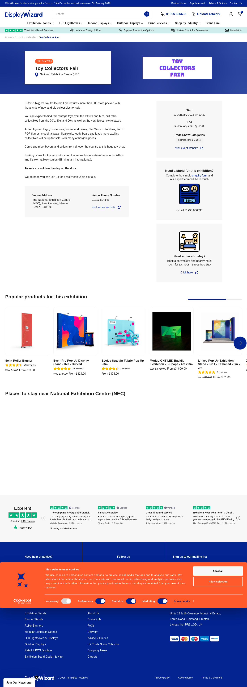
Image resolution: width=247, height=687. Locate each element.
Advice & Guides (218, 3)
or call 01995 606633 (189, 210)
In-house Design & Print (85, 30)
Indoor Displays (98, 23)
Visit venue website (103, 207)
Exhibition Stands (39, 23)
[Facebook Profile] (104, 566)
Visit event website (186, 148)
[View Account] (231, 14)
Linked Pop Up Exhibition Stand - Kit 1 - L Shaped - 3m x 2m (219, 364)
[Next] (240, 342)
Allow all (218, 649)
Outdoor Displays (128, 23)
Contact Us (236, 3)
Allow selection (217, 660)
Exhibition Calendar (25, 37)
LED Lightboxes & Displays (41, 638)
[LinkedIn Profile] (133, 566)
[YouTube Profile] (143, 566)
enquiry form (199, 175)
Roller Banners (34, 625)
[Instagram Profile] (123, 566)
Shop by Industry (186, 23)
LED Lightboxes (69, 23)
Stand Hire (213, 23)
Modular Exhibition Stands (41, 631)
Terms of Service (196, 576)
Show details (182, 680)
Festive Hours (178, 3)
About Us (93, 613)
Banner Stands (34, 619)
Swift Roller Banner (18, 360)
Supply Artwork (197, 3)
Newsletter (233, 30)
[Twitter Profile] (114, 566)
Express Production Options (136, 30)
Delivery (93, 631)
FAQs (91, 625)
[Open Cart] (240, 14)
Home (8, 37)
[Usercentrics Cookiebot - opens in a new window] (22, 680)
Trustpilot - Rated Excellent (29, 30)
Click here (186, 272)
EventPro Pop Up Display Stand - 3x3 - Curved (71, 362)
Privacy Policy (179, 576)
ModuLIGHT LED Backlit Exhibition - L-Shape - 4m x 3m (171, 362)
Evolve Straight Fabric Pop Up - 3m (123, 362)
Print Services (157, 23)
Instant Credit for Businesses (189, 30)
